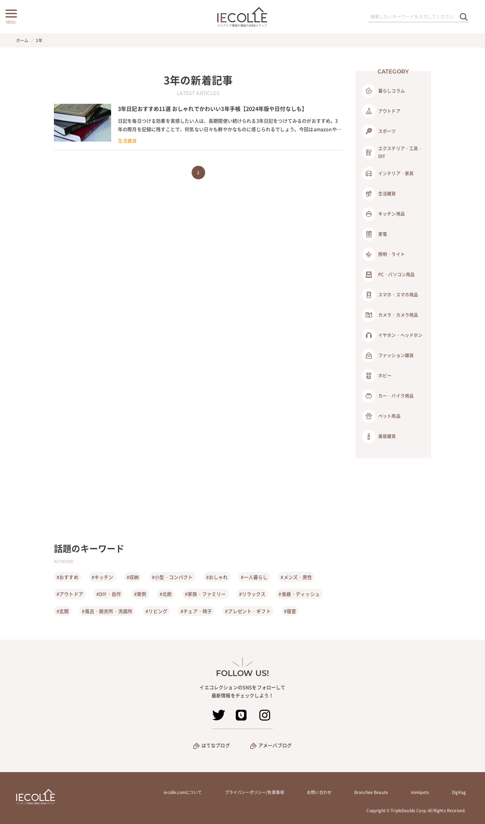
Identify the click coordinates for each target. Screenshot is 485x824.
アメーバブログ (275, 745)
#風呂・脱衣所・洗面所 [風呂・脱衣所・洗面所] (107, 611)
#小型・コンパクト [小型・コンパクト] (172, 577)
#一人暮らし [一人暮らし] (254, 577)
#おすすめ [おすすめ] (67, 577)
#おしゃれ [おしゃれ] (217, 577)
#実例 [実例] (140, 593)
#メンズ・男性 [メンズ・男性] (296, 577)
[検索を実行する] (464, 16)
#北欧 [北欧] (166, 593)
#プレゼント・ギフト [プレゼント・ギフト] (248, 611)
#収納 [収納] (133, 577)
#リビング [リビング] (156, 611)
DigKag (459, 792)
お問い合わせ (319, 792)
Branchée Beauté (371, 792)
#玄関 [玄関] (63, 611)
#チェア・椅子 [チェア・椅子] (196, 611)
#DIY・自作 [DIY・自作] (108, 593)
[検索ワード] (418, 16)
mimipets (420, 792)
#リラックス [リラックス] (252, 593)
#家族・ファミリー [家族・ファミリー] (205, 593)
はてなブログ (215, 745)
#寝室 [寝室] (290, 611)
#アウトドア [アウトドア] (70, 593)
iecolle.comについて (183, 792)
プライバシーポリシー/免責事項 (254, 792)
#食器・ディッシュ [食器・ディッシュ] (299, 593)
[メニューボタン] (11, 16)
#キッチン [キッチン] (103, 577)
